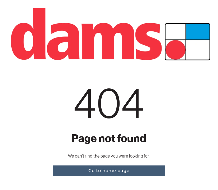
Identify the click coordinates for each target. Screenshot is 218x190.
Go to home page (109, 170)
